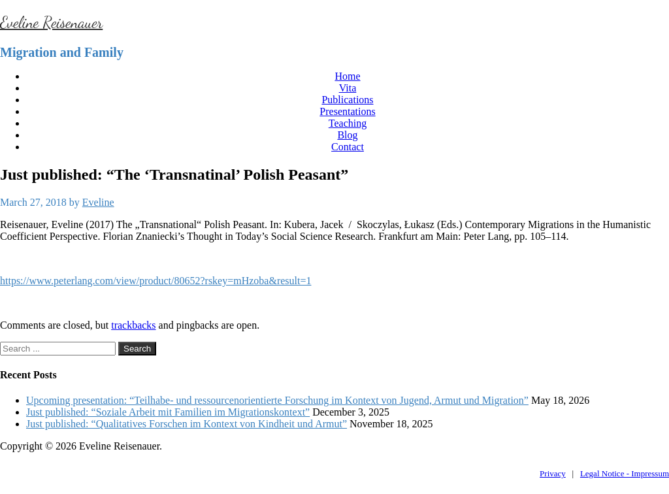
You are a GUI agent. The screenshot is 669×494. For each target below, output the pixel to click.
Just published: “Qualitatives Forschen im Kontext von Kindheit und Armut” (186, 423)
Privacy (553, 473)
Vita (348, 87)
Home (347, 76)
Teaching (348, 123)
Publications (347, 99)
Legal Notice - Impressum (624, 473)
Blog (347, 134)
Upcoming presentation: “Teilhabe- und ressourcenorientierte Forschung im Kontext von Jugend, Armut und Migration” (277, 400)
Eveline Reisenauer (51, 22)
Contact (347, 146)
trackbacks (133, 325)
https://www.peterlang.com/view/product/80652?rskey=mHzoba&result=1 (155, 280)
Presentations (347, 111)
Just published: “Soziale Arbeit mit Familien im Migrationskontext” (168, 412)
